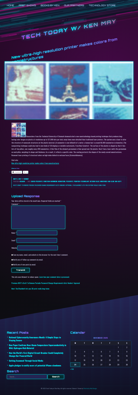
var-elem (111, 181)
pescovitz (69, 181)
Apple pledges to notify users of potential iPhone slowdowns (35, 365)
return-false (94, 181)
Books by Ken (50, 5)
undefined (103, 181)
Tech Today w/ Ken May (69, 29)
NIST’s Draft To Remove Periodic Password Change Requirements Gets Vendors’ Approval (42, 185)
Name (14, 232)
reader (22, 181)
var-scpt (118, 181)
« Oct (72, 369)
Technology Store (102, 5)
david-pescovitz (37, 181)
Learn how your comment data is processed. (54, 277)
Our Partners (74, 5)
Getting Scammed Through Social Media (26, 360)
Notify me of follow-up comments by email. (28, 259)
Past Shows (27, 5)
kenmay (26, 179)
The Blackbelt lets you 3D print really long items (89, 185)
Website (14, 248)
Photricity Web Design (90, 388)
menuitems (61, 181)
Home (10, 5)
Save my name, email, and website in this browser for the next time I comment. (40, 254)
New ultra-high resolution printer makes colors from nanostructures (35, 163)
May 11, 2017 (17, 179)
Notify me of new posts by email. (24, 264)
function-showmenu (50, 181)
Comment (15, 204)
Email (14, 240)
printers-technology (81, 181)
